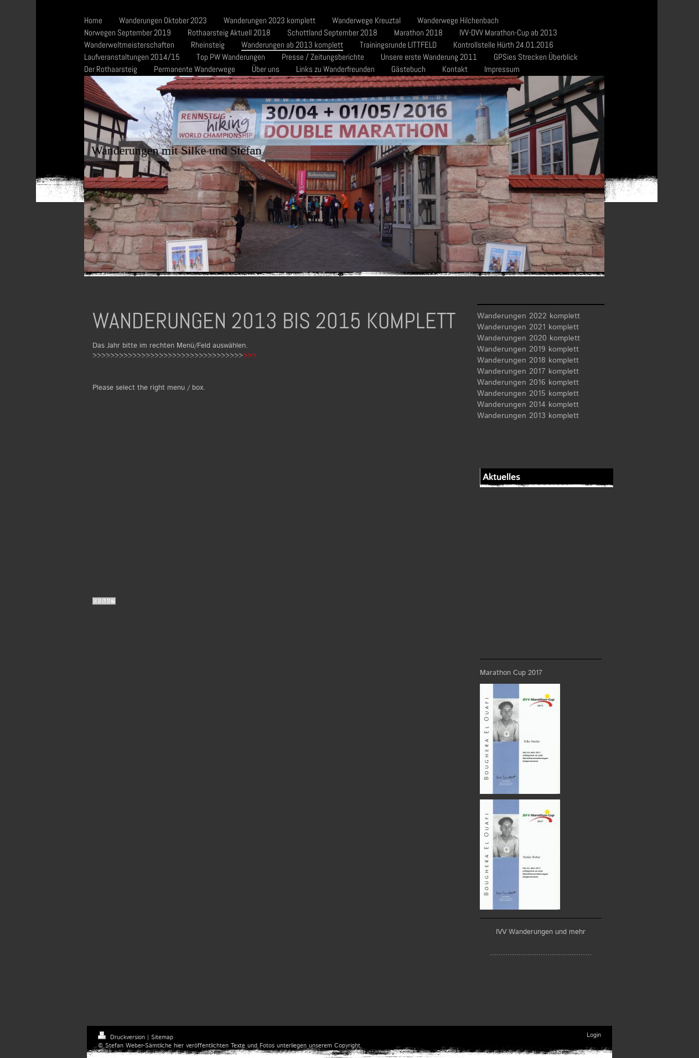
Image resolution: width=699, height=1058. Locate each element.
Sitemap (162, 1037)
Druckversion (122, 1037)
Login (594, 1035)
